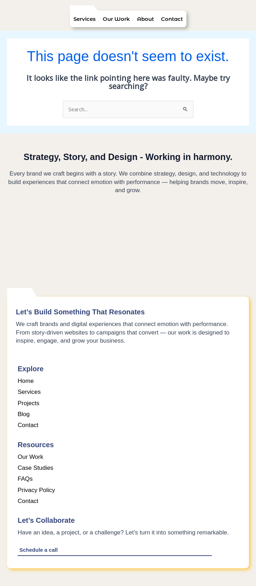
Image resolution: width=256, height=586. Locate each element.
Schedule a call (38, 550)
